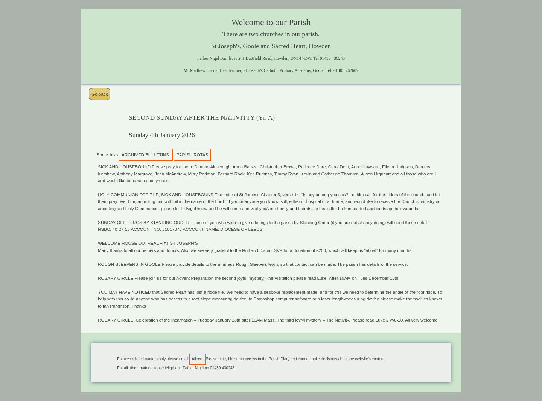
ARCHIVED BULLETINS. (146, 154)
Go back (99, 94)
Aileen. (197, 359)
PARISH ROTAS (192, 154)
